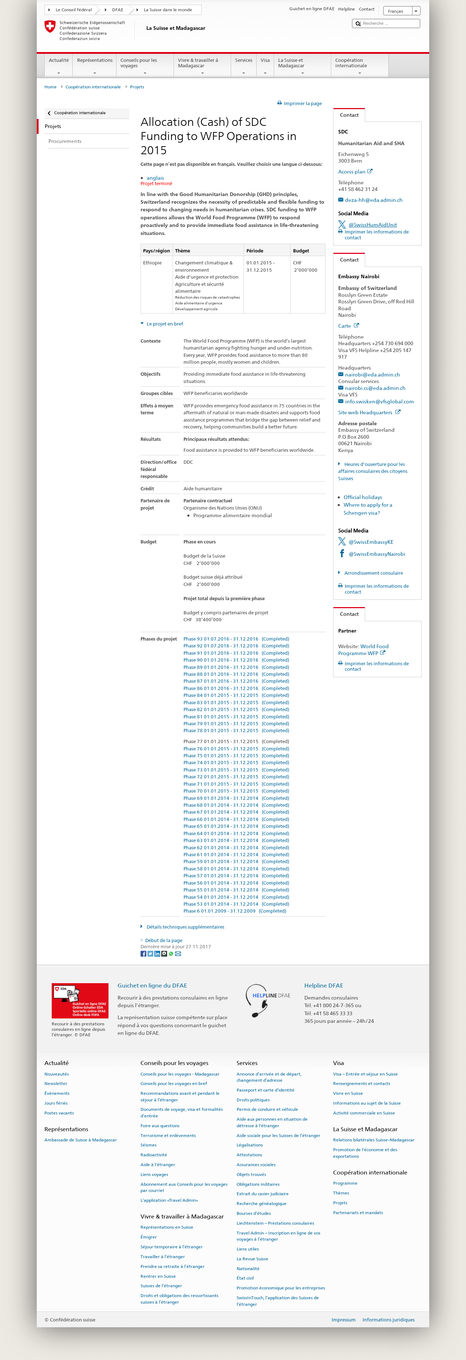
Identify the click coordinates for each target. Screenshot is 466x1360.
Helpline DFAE (323, 985)
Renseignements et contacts (361, 1083)
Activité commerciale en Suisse (364, 1113)
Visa (265, 66)
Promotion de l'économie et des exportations (365, 1152)
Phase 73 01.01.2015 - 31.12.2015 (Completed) (236, 770)
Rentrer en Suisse (158, 1276)
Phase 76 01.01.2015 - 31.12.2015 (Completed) (236, 748)
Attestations (249, 1154)
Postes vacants (59, 1113)
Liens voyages (154, 1174)
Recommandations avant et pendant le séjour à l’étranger (180, 1096)
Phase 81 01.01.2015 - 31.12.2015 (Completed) (236, 716)
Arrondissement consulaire (373, 573)
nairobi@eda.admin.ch (372, 374)
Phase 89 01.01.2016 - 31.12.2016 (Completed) (236, 667)
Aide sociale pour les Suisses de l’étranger (278, 1135)
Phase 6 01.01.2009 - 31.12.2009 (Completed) (234, 911)
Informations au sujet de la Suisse (367, 1103)
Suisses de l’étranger (161, 1285)
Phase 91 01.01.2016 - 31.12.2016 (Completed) (236, 653)
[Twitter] (150, 953)
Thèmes (341, 1193)
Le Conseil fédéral (74, 9)
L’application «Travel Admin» (169, 1200)
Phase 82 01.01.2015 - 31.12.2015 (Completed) (236, 709)
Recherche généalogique (262, 1203)
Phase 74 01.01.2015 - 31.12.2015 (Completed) (236, 762)
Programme (345, 1183)
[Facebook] (144, 953)
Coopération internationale (360, 66)
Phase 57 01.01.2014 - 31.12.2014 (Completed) (236, 875)
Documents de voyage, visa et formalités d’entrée (182, 1112)
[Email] (178, 953)
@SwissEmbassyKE (371, 542)
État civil (245, 1278)
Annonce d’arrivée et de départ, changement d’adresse (269, 1076)
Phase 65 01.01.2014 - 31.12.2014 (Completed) (236, 826)
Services (244, 66)
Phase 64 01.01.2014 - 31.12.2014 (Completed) (236, 833)
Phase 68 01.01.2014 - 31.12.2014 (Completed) (236, 805)
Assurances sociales (256, 1164)
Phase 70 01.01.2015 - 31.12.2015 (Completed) (236, 791)
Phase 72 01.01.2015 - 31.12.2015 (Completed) (236, 776)
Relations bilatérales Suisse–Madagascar (374, 1139)
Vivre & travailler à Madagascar (202, 66)
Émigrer (149, 1237)
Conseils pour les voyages (145, 66)
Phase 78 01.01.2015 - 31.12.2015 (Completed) (236, 730)
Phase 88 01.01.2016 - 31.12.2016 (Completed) (236, 674)
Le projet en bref (164, 324)
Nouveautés (56, 1073)
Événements (57, 1093)
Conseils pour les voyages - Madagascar (180, 1073)
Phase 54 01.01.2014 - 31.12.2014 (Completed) (236, 897)
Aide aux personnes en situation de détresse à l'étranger (272, 1122)
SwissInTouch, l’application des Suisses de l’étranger (278, 1301)
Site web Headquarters (369, 412)
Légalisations (250, 1145)
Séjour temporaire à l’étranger (172, 1246)
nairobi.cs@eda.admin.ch (375, 388)
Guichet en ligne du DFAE (152, 985)
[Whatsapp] (171, 953)
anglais (155, 178)
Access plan (355, 171)
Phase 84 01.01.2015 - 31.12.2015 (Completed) (236, 695)
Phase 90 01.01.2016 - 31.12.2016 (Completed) (236, 660)
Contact (346, 115)
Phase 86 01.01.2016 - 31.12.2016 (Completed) (236, 688)
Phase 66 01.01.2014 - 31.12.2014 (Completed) (236, 819)
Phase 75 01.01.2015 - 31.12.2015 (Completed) (236, 755)
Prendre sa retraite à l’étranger (173, 1266)
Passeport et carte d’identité (266, 1090)
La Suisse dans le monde (168, 9)
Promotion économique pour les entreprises (281, 1288)
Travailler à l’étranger (163, 1256)
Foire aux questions (160, 1125)
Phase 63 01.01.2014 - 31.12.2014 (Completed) (236, 840)
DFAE (117, 9)
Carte (348, 326)
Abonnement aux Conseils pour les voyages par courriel (184, 1187)
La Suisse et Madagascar (303, 66)
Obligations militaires (258, 1183)
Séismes (149, 1145)
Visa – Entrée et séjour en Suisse (365, 1073)
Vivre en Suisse (348, 1093)
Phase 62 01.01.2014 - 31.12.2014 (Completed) (236, 847)
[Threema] (164, 953)
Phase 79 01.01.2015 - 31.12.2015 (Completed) (236, 723)
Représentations (94, 66)
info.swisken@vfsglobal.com (379, 401)
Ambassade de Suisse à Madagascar (80, 1139)
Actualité (59, 66)
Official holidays (363, 497)
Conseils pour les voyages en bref (174, 1083)
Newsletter (55, 1083)
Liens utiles (248, 1249)
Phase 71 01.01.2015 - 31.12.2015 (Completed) (236, 784)
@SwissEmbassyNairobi (377, 554)
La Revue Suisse (252, 1258)
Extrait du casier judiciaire (263, 1193)
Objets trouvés (251, 1174)
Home (50, 86)
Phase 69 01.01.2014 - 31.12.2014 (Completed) (236, 798)
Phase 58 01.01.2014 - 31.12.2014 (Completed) (236, 869)
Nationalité (248, 1268)
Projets (340, 1202)
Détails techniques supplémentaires (185, 927)
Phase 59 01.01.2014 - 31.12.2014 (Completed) (236, 861)
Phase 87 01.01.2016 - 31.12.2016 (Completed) (236, 681)
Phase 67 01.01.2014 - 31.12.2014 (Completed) (236, 812)
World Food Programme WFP (363, 649)
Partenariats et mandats (358, 1212)
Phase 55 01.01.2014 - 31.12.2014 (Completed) (236, 890)
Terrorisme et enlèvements (168, 1135)
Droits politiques (253, 1099)
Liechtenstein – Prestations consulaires (275, 1223)
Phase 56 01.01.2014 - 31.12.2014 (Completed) (236, 883)
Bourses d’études (254, 1213)
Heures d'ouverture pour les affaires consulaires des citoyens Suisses (372, 471)
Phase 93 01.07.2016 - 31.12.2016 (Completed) (236, 639)
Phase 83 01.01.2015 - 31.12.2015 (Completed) (236, 702)
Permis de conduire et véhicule (267, 1109)
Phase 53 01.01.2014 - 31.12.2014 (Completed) (236, 904)
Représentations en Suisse (167, 1227)
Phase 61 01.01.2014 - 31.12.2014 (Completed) (236, 854)
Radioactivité (154, 1154)
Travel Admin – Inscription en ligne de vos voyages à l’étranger (278, 1235)
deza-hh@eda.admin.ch (374, 200)
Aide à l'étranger (158, 1164)
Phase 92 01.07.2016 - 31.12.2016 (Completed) (236, 646)
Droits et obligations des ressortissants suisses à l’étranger (179, 1298)
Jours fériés (56, 1103)
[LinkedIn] (157, 953)
